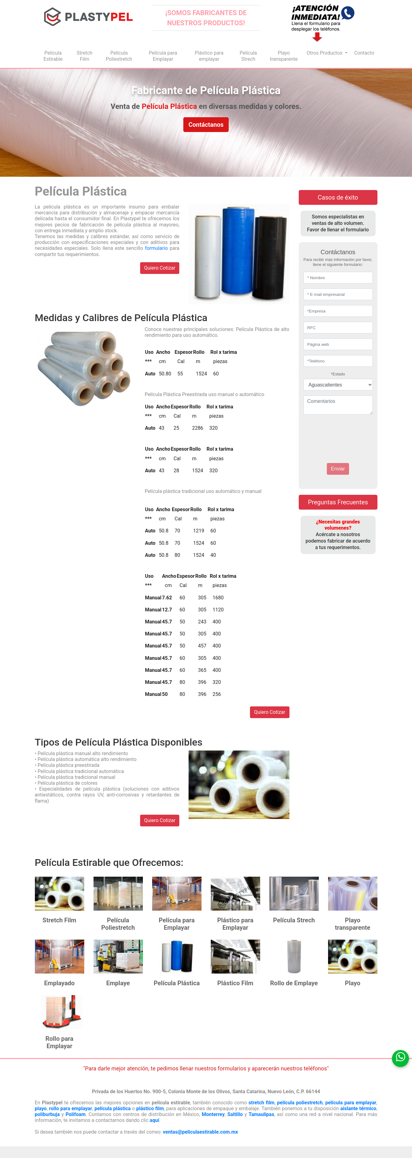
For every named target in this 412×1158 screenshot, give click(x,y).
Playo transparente (284, 56)
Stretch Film (84, 56)
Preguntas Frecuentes (338, 502)
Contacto (364, 53)
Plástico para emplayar (209, 56)
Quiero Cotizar (159, 268)
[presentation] (340, 432)
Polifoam (75, 1114)
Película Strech (248, 56)
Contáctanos (206, 124)
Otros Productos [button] (325, 53)
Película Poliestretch (119, 56)
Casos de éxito (338, 197)
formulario (156, 248)
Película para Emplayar (163, 56)
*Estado (338, 374)
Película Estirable (53, 56)
